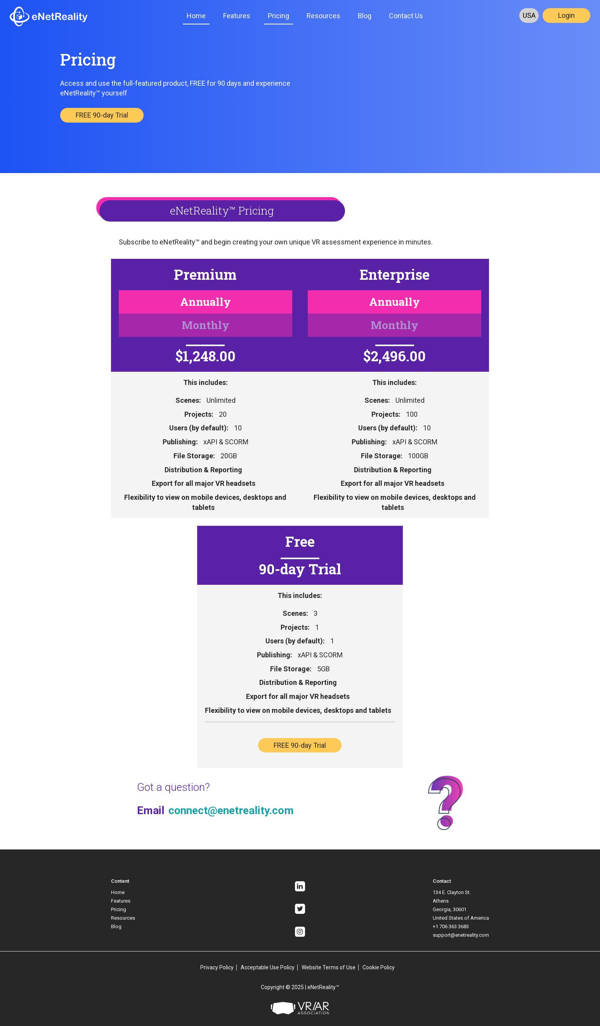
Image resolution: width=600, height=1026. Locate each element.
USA (529, 15)
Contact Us (406, 16)
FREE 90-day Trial (102, 115)
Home (196, 16)
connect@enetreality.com (231, 810)
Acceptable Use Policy (268, 967)
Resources (323, 16)
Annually (205, 302)
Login (566, 15)
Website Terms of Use (328, 967)
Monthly (205, 325)
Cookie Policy (378, 967)
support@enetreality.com (461, 935)
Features (236, 16)
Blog (364, 16)
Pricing (278, 16)
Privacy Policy (217, 967)
